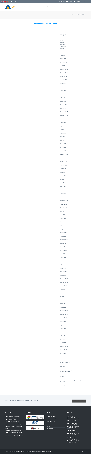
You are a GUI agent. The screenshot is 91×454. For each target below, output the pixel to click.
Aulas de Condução (56, 416)
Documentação (56, 429)
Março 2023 (63, 186)
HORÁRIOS (67, 7)
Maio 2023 (62, 179)
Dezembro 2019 (64, 310)
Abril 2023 (62, 182)
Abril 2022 (62, 225)
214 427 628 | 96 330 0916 (65, 1)
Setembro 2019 (63, 321)
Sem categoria (63, 46)
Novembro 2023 (64, 158)
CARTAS (30, 7)
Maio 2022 (62, 222)
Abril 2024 (62, 140)
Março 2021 (63, 268)
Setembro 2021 (63, 250)
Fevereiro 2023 (63, 190)
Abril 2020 (62, 300)
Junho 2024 (63, 133)
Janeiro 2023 (63, 193)
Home (72, 14)
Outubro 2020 (63, 285)
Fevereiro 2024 (63, 147)
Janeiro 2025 (63, 108)
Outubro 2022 (63, 204)
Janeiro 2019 (63, 342)
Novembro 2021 (64, 243)
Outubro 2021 (63, 246)
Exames (56, 424)
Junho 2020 (63, 293)
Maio (83, 14)
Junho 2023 (63, 175)
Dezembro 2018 (64, 346)
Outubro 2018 (63, 349)
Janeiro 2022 (63, 236)
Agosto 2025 (63, 83)
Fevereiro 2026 (63, 62)
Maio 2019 (62, 332)
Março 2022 (63, 229)
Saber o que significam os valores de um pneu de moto (72, 385)
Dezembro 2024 (64, 111)
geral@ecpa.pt (78, 1)
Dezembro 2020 (64, 278)
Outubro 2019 (63, 317)
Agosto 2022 (63, 211)
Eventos (62, 40)
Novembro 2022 (64, 200)
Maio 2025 (62, 94)
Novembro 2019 (64, 314)
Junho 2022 (63, 218)
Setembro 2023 (63, 165)
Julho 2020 (62, 289)
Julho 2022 (62, 214)
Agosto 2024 (63, 126)
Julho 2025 (62, 87)
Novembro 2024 (64, 115)
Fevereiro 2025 (63, 104)
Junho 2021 (63, 257)
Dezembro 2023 (64, 154)
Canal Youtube (8, 1)
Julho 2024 (62, 129)
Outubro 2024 (63, 119)
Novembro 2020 (64, 282)
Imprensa (62, 44)
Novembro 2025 (64, 72)
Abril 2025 (62, 97)
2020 (78, 14)
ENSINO (38, 7)
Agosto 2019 (63, 325)
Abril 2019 (62, 335)
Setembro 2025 (63, 79)
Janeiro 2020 (63, 307)
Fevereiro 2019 (63, 339)
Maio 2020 (62, 296)
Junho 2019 (63, 328)
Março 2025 (63, 101)
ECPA (23, 7)
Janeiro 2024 (63, 150)
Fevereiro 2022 (63, 232)
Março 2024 (63, 143)
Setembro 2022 (63, 207)
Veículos (56, 426)
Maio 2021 (62, 261)
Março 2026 (63, 58)
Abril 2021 (62, 264)
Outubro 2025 (63, 76)
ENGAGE (49, 451)
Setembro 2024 (63, 122)
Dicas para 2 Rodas (64, 38)
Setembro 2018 (63, 353)
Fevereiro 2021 (63, 271)
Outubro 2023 (63, 161)
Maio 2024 (62, 136)
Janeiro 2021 (63, 275)
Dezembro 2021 (64, 239)
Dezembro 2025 (64, 69)
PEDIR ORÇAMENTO (78, 401)
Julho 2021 (62, 253)
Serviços (62, 48)
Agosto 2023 (63, 168)
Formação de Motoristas (56, 419)
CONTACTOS (82, 7)
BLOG (73, 7)
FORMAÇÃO (46, 7)
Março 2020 (63, 303)
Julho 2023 (62, 172)
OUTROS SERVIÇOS (57, 7)
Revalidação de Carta (56, 421)
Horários (62, 42)
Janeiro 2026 (63, 65)
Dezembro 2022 (64, 197)
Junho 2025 (63, 90)
